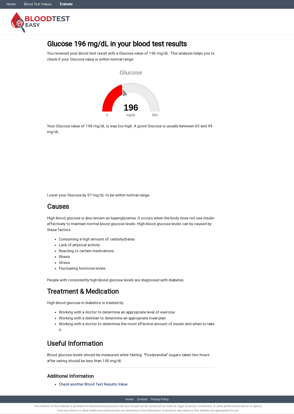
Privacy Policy (160, 399)
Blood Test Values (38, 4)
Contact (142, 399)
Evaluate (66, 4)
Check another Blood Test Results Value (93, 384)
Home (11, 4)
